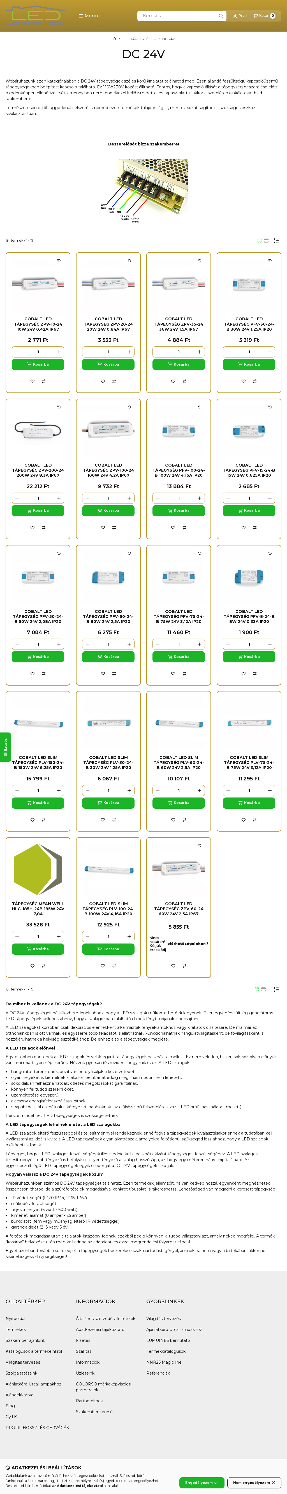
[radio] (266, 240)
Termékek (16, 1329)
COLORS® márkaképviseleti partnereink (103, 1387)
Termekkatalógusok (166, 1351)
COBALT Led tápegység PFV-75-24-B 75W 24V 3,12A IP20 (179, 616)
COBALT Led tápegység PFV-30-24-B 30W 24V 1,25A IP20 (249, 323)
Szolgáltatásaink (21, 1373)
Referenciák (158, 1373)
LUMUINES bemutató (168, 1340)
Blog (10, 1405)
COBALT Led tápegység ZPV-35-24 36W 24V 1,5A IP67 (178, 323)
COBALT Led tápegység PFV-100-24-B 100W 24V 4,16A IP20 (178, 470)
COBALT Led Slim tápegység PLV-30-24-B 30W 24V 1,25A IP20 (108, 762)
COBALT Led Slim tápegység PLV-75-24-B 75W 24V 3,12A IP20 (249, 762)
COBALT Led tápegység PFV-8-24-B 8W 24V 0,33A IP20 (249, 616)
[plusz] (59, 352)
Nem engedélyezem (254, 1483)
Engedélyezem (201, 1483)
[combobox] (182, 16)
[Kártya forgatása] (59, 261)
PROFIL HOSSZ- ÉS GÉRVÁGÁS (37, 1427)
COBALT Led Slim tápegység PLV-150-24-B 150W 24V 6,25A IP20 (38, 762)
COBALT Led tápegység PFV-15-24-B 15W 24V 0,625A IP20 (249, 470)
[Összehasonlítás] (43, 381)
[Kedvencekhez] (32, 381)
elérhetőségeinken (186, 944)
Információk (87, 1362)
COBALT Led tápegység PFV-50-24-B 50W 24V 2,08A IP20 (38, 616)
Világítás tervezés (23, 1362)
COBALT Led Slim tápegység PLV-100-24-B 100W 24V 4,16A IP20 (108, 908)
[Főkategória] (114, 39)
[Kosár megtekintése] (264, 16)
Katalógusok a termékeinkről (34, 1351)
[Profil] (239, 16)
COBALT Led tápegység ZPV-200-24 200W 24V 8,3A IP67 (38, 470)
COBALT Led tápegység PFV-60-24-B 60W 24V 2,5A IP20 (108, 616)
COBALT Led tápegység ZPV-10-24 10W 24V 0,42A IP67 (38, 323)
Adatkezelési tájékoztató (100, 1329)
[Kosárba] (38, 364)
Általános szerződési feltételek (105, 1318)
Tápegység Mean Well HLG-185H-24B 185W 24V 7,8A (38, 908)
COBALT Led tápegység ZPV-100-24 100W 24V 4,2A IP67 (108, 470)
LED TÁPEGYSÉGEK (139, 39)
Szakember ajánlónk (25, 1340)
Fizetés (83, 1340)
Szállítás (83, 1351)
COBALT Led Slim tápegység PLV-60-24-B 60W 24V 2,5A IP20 (179, 762)
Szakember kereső (94, 1411)
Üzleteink (85, 1373)
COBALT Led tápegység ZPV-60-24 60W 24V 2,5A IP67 (178, 908)
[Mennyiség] (38, 352)
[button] (88, 16)
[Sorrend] (276, 240)
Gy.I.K (11, 1416)
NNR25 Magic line (164, 1362)
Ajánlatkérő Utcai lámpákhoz (33, 1384)
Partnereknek (89, 1400)
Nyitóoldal (15, 1318)
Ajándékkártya (19, 1394)
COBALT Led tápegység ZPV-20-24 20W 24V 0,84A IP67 (108, 323)
